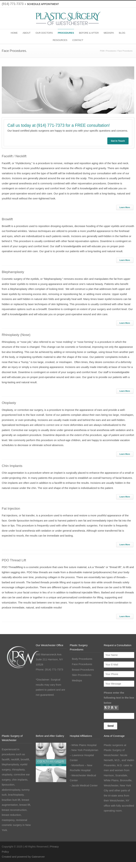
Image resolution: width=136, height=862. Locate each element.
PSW (102, 51)
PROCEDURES (66, 33)
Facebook (116, 845)
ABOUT (27, 33)
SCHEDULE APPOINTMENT (43, 4)
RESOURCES (60, 40)
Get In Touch (118, 141)
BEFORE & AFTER (89, 33)
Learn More (125, 207)
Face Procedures (82, 664)
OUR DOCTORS (44, 33)
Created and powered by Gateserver (23, 856)
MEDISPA (109, 33)
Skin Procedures (81, 674)
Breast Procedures (83, 669)
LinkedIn (130, 845)
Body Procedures (82, 658)
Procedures (111, 51)
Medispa (77, 680)
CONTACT (77, 40)
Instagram (123, 845)
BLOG (122, 33)
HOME (14, 33)
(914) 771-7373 (13, 4)
